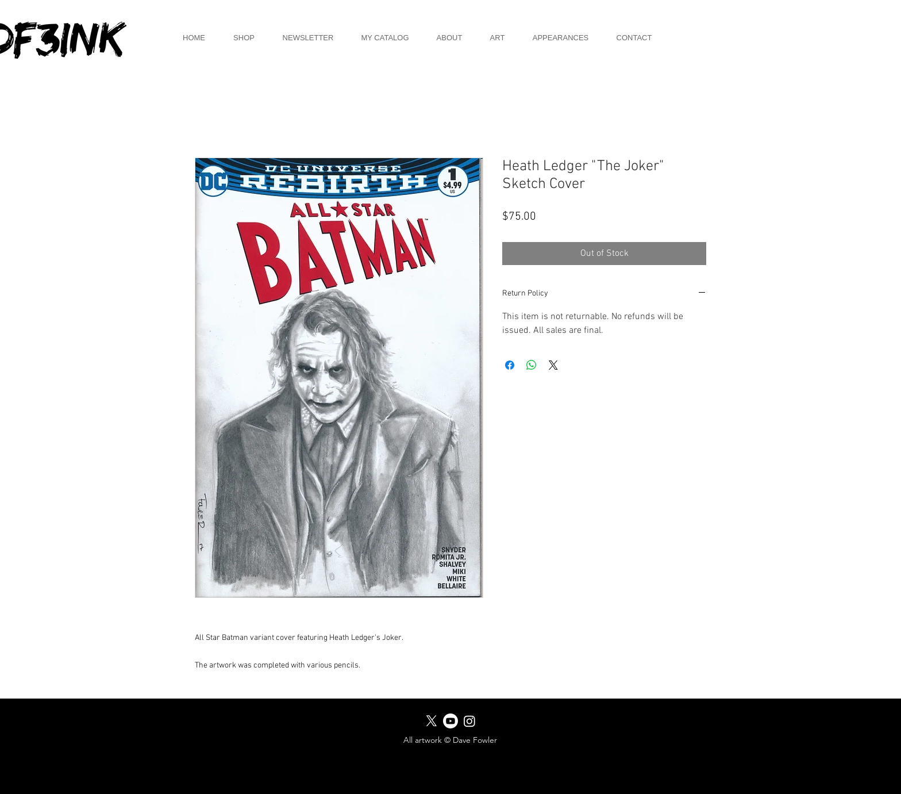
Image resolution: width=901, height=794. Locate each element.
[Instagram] (469, 721)
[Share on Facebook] (510, 365)
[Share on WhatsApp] (531, 365)
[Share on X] (553, 365)
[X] (431, 721)
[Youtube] (450, 721)
